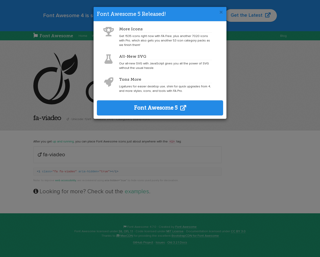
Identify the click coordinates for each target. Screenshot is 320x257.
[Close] (221, 12)
